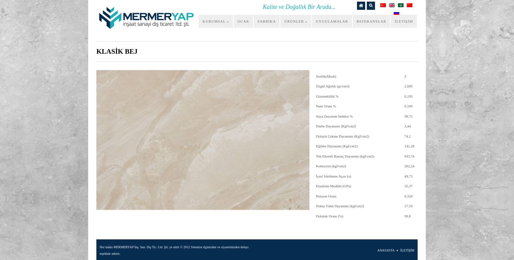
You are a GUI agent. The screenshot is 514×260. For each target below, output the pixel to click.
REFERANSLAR (371, 21)
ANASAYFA (386, 250)
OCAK (243, 21)
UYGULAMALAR (332, 21)
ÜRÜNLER (295, 21)
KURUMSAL (216, 21)
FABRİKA (267, 21)
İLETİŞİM (404, 21)
